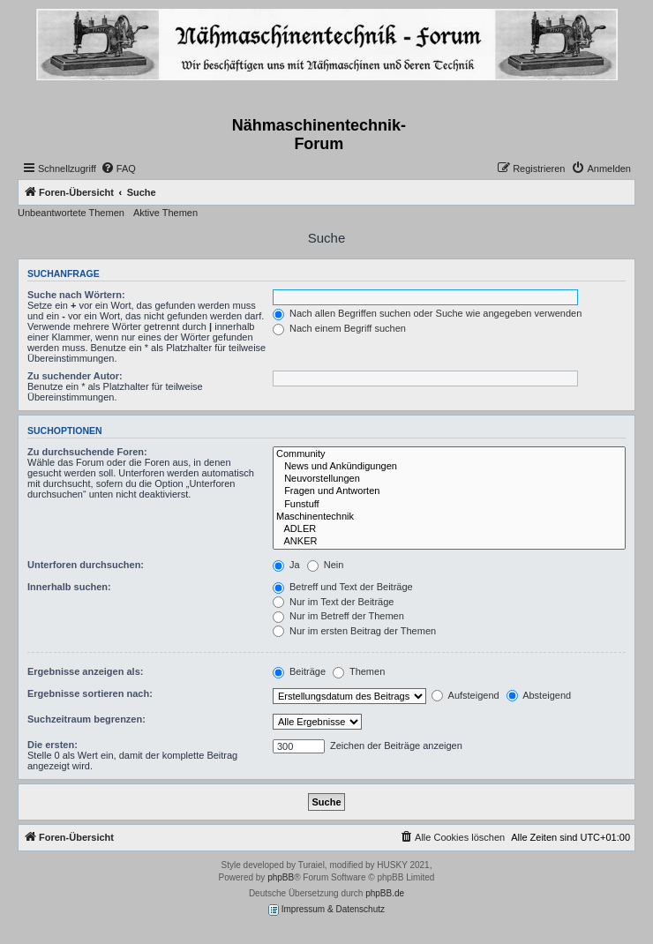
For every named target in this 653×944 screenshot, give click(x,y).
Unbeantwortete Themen (71, 212)
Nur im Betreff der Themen (338, 616)
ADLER (449, 529)
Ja (286, 564)
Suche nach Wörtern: (76, 294)
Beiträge (299, 671)
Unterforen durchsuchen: (85, 564)
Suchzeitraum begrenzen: (86, 719)
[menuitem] (118, 168)
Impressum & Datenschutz (326, 910)
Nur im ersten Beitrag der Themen (354, 631)
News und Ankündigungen (449, 467)
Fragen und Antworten (449, 491)
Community (449, 454)
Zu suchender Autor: (75, 376)
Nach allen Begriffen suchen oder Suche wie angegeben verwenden (427, 313)
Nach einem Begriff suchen (339, 328)
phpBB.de (384, 893)
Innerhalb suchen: (69, 586)
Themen (359, 671)
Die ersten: (52, 744)
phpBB (280, 877)
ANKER (449, 542)
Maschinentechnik (449, 517)
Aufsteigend (465, 695)
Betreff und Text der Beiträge (343, 586)
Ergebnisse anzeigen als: (85, 671)
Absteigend (539, 695)
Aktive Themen (165, 212)
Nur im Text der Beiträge (333, 601)
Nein (325, 564)
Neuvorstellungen (449, 479)
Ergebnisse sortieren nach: (90, 693)
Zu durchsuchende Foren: (87, 451)
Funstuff (449, 504)
